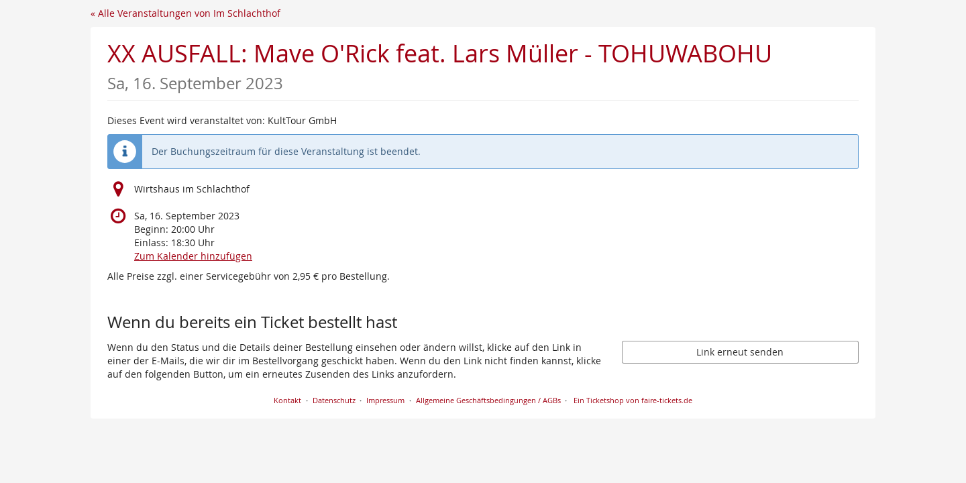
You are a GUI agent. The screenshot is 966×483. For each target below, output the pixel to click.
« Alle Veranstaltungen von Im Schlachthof (185, 13)
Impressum (385, 400)
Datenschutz (334, 400)
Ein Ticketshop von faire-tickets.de (633, 400)
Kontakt (287, 400)
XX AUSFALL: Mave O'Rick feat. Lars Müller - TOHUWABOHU (439, 65)
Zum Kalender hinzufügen (193, 256)
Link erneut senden (740, 351)
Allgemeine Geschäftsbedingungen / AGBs (488, 400)
